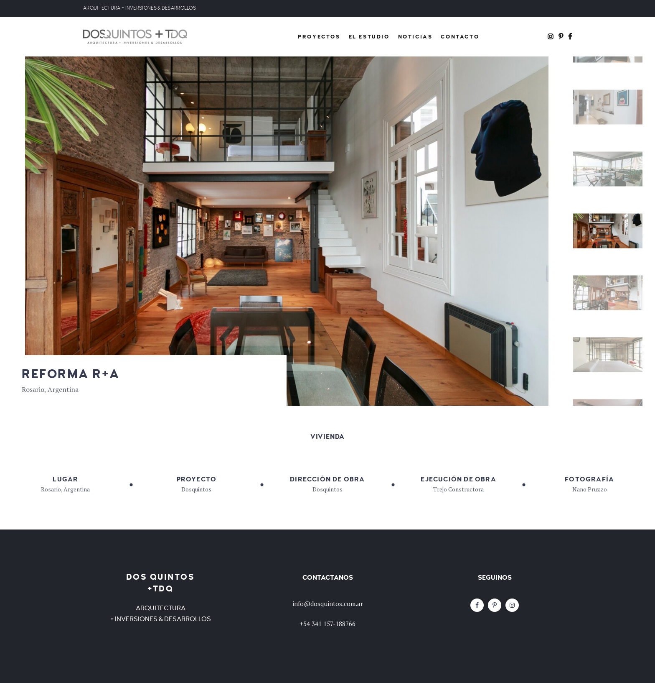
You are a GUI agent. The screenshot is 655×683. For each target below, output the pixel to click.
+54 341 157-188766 (327, 623)
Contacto (460, 36)
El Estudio (369, 36)
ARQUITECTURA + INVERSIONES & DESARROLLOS (139, 8)
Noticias (415, 36)
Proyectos (319, 36)
